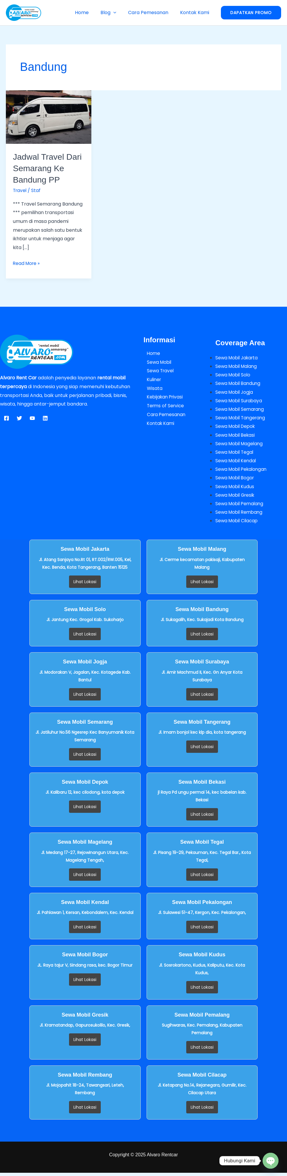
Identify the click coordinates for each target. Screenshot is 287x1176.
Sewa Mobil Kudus (235, 489)
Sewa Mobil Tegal (235, 454)
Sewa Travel (158, 370)
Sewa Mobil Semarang (240, 410)
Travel (20, 190)
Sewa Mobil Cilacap (237, 523)
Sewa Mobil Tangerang (241, 419)
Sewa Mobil (156, 362)
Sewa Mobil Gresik (236, 497)
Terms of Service (163, 405)
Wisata (152, 388)
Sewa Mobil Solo (233, 375)
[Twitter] (19, 418)
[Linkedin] (45, 418)
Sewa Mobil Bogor (235, 480)
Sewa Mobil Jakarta (238, 357)
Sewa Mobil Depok (236, 427)
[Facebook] (6, 418)
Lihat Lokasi (84, 585)
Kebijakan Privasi (163, 396)
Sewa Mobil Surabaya (239, 401)
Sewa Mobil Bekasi (236, 436)
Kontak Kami (195, 12)
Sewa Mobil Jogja (235, 392)
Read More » (27, 263)
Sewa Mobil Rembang (240, 515)
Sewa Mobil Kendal (236, 462)
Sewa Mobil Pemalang (240, 506)
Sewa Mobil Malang (237, 366)
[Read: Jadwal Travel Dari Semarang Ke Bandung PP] (48, 116)
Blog (114, 12)
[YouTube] (32, 418)
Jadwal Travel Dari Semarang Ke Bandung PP (44, 168)
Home (90, 12)
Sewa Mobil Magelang (240, 445)
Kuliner (151, 379)
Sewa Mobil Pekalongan (242, 471)
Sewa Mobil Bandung (239, 384)
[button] (119, 12)
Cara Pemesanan (152, 12)
